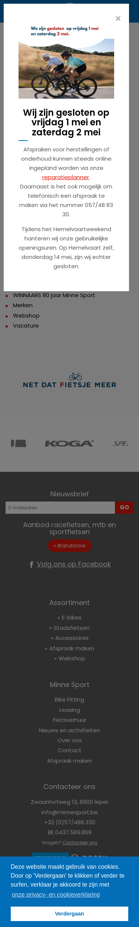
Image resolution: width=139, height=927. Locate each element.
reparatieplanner (65, 177)
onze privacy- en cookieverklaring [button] (56, 894)
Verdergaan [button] (69, 914)
